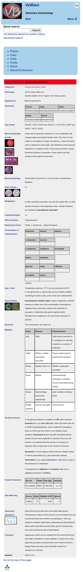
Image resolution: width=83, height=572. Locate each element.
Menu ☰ (72, 19)
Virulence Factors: (13, 418)
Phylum (14, 51)
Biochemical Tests (13, 225)
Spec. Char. (10, 288)
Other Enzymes (11, 220)
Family (14, 62)
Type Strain (10, 125)
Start (28, 19)
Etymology (9, 92)
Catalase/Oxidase (12, 215)
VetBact (32, 5)
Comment (9, 535)
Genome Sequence (13, 480)
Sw (77, 5)
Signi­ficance (10, 101)
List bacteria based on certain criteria (24, 34)
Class (13, 55)
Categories (9, 87)
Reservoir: (9, 325)
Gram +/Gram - (11, 187)
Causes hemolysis (32, 87)
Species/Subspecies (21, 70)
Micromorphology (12, 178)
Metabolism (10, 201)
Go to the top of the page (17, 560)
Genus (14, 66)
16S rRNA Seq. (11, 495)
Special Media (11, 301)
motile (43, 87)
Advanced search (13, 38)
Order (13, 58)
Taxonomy (9, 106)
